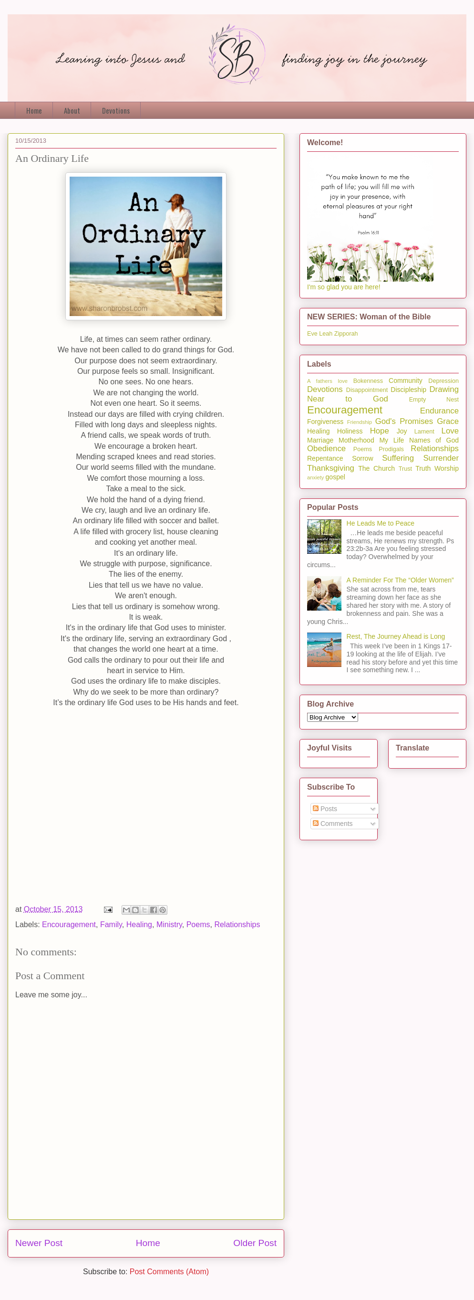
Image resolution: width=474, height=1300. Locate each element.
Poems (198, 924)
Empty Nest (434, 399)
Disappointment (367, 390)
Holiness (350, 431)
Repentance (325, 458)
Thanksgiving (330, 468)
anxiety (315, 477)
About (72, 110)
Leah (325, 333)
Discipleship (408, 389)
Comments (333, 823)
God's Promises (404, 421)
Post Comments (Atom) (169, 1272)
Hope (379, 430)
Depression (443, 381)
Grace (448, 421)
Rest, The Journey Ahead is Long (396, 636)
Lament (424, 431)
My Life (391, 440)
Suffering (398, 458)
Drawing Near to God (383, 394)
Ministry (169, 924)
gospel (335, 477)
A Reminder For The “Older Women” (400, 580)
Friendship (359, 422)
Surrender (441, 458)
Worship (446, 468)
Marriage (320, 440)
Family (111, 924)
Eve (312, 333)
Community (405, 380)
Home (34, 110)
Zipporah (346, 333)
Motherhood (356, 440)
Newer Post (38, 1243)
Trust (405, 468)
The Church (376, 468)
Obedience (326, 448)
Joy (402, 431)
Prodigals (391, 449)
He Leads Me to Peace (380, 523)
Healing (139, 924)
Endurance (439, 410)
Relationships (237, 924)
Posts (325, 809)
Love (450, 430)
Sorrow (362, 458)
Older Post (255, 1243)
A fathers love (327, 381)
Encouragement (69, 924)
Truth (423, 468)
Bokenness (368, 381)
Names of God (434, 440)
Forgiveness (325, 421)
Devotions (116, 110)
